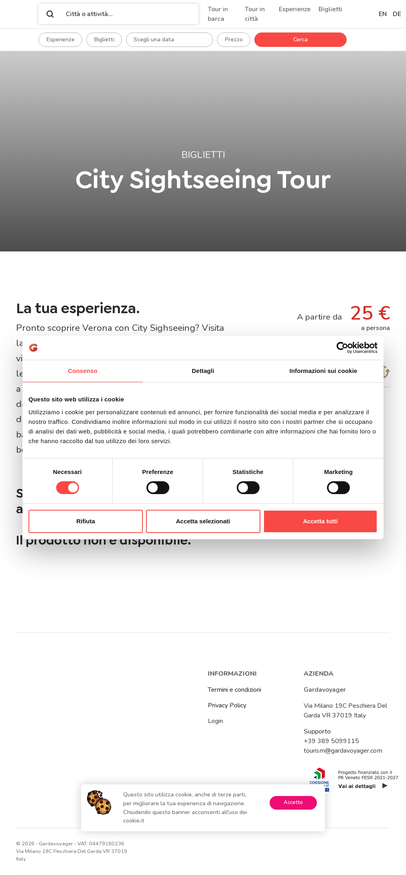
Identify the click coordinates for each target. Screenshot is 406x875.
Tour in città (255, 14)
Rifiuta (85, 521)
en (383, 14)
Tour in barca (218, 14)
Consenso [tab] (82, 370)
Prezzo (234, 39)
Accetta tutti (320, 521)
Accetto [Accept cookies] (293, 802)
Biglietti (330, 9)
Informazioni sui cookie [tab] (323, 370)
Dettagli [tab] (203, 370)
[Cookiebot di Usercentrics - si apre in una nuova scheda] (342, 348)
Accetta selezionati (203, 521)
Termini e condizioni (234, 689)
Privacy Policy (227, 705)
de (397, 14)
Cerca (300, 39)
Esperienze (295, 9)
